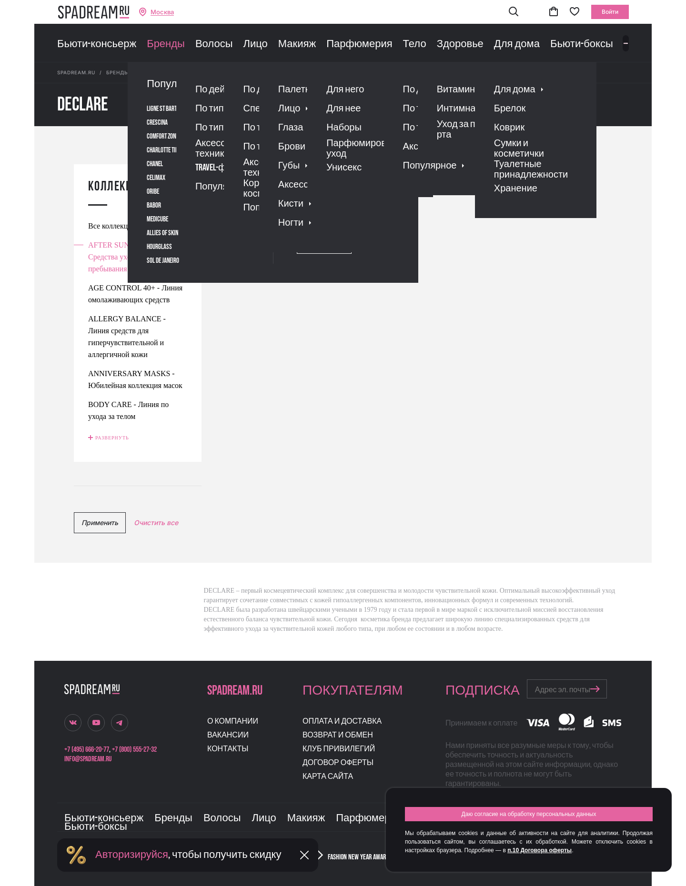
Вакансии (228, 735)
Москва (162, 12)
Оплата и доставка (342, 721)
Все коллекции (112, 226)
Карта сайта (328, 776)
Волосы (214, 44)
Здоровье (460, 44)
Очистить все (156, 522)
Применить (99, 522)
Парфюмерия (359, 44)
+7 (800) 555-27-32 (134, 749)
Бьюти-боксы (581, 44)
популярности (297, 169)
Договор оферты (338, 762)
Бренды (166, 44)
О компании (232, 721)
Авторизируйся (131, 854)
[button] (513, 12)
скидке (402, 169)
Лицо (255, 44)
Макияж (297, 44)
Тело (414, 44)
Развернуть (112, 437)
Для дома (517, 44)
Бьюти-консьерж (96, 44)
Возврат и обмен (338, 735)
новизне (434, 169)
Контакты (227, 749)
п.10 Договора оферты (539, 850)
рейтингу (342, 169)
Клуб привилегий (339, 749)
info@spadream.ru (87, 759)
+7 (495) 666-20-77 (86, 749)
